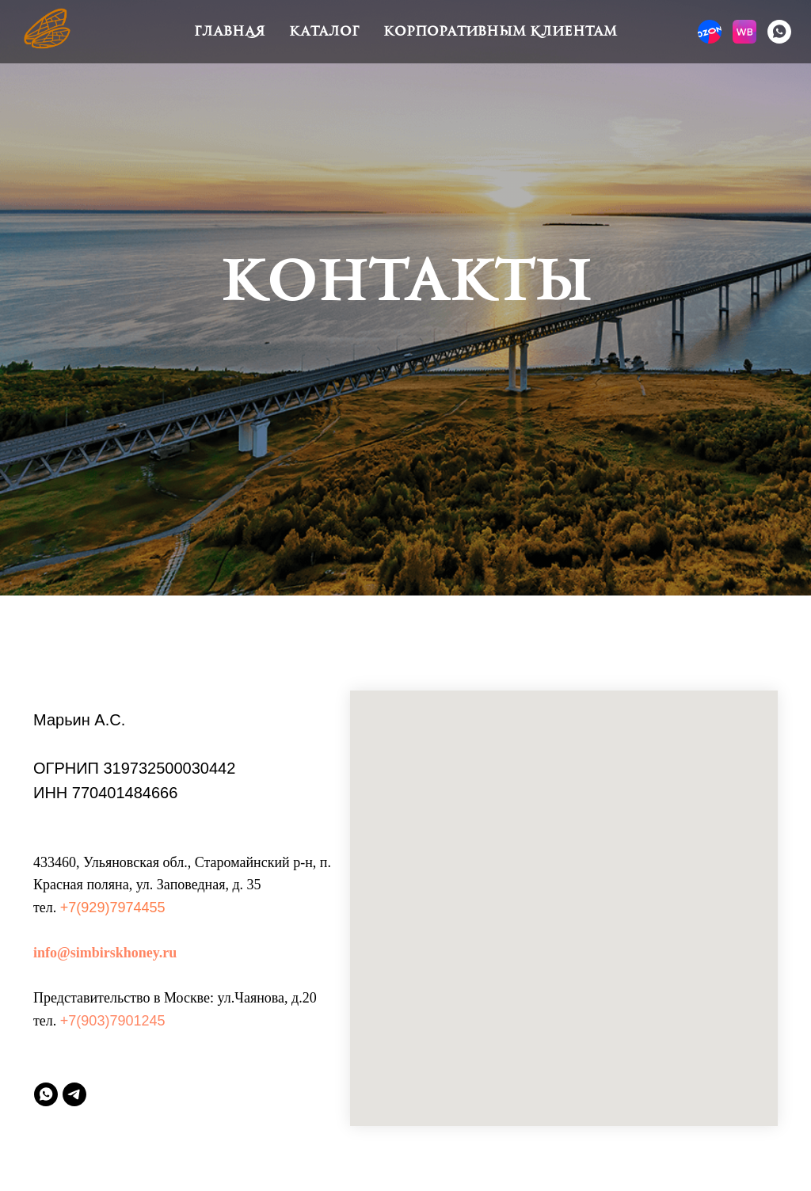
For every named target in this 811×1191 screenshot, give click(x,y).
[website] (710, 32)
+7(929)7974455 (113, 907)
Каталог (324, 31)
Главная (229, 31)
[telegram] (74, 1094)
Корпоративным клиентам (500, 31)
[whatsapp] (779, 32)
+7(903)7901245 (113, 1021)
